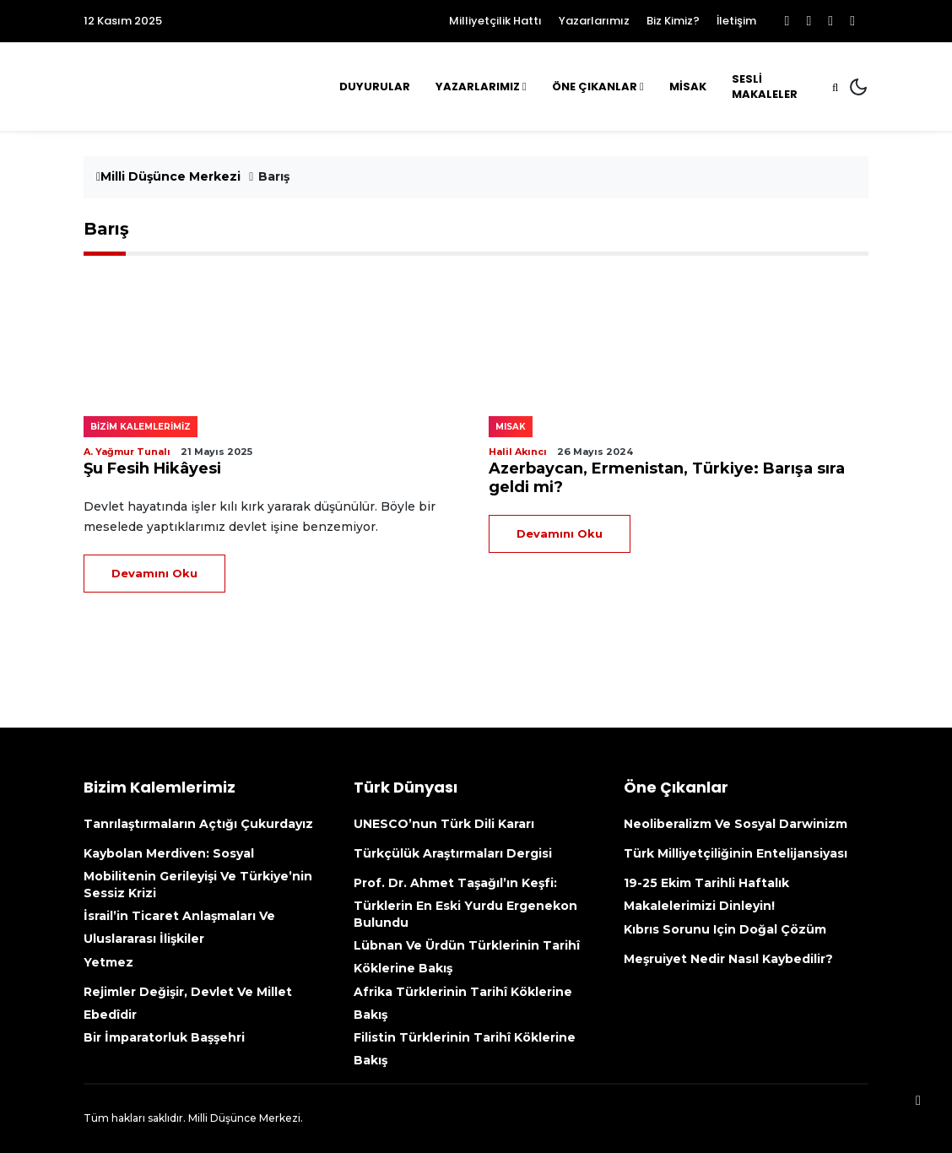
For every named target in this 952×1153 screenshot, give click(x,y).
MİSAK (687, 86)
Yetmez (108, 962)
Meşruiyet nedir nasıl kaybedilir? (728, 958)
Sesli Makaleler (765, 86)
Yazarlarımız (594, 21)
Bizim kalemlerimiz (140, 426)
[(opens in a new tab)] (678, 343)
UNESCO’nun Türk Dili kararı (444, 823)
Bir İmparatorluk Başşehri (164, 1037)
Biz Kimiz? (673, 21)
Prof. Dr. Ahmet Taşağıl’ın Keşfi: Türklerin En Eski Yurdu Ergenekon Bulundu (465, 902)
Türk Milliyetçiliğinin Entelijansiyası (735, 853)
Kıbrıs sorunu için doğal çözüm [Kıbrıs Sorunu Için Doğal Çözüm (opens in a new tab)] (725, 929)
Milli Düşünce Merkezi (168, 176)
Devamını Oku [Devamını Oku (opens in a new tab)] (560, 533)
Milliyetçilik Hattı (495, 21)
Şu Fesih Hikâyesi (152, 468)
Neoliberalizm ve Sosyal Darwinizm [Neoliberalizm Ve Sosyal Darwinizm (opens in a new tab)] (735, 823)
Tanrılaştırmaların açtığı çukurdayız (198, 823)
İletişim (736, 21)
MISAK (510, 426)
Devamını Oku (154, 573)
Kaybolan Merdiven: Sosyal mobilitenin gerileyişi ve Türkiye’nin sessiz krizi (198, 873)
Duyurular (374, 86)
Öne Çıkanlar (594, 86)
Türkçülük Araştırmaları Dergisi (453, 853)
